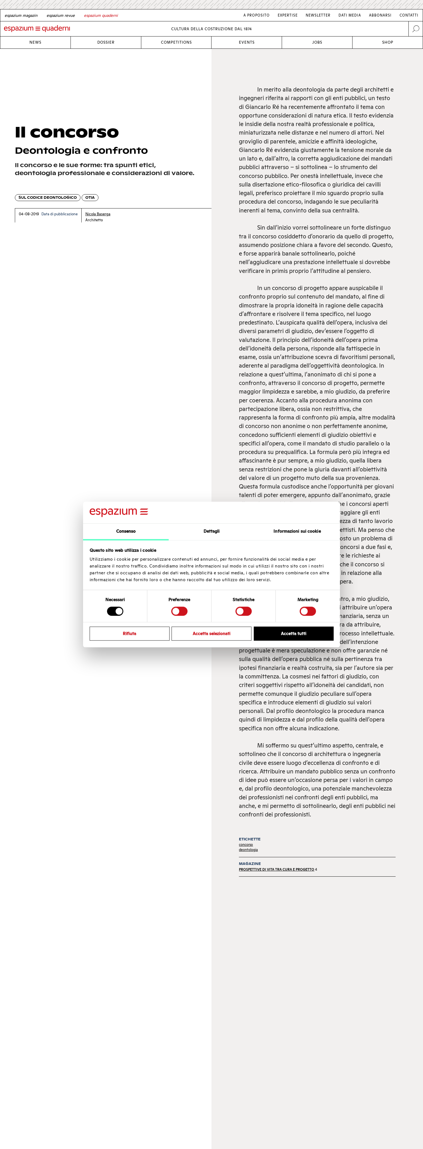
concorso (246, 844)
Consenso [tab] (126, 531)
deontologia (248, 849)
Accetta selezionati (211, 634)
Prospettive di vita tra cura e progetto (276, 869)
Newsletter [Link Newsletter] (318, 15)
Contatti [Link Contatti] (409, 15)
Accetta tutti (293, 634)
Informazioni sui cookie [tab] (297, 531)
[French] (61, 15)
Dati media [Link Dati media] (350, 15)
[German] (21, 15)
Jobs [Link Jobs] (317, 42)
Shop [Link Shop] (387, 42)
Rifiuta (129, 634)
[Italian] (101, 15)
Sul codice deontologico (48, 197)
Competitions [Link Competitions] (176, 42)
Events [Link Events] (247, 42)
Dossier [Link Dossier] (105, 42)
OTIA (90, 197)
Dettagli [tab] (212, 531)
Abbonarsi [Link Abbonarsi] (380, 15)
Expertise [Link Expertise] (288, 15)
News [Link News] (35, 42)
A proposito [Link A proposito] (256, 15)
